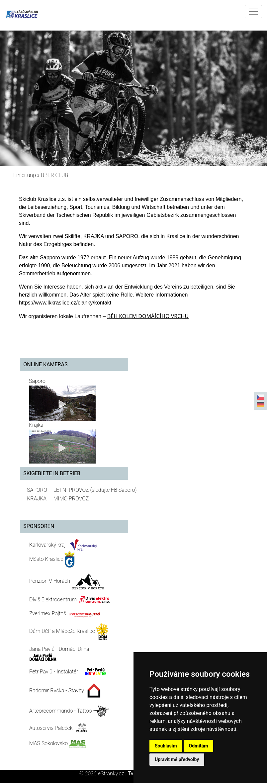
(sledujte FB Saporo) (113, 490)
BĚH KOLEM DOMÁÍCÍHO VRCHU (148, 316)
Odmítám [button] (198, 745)
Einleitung (24, 175)
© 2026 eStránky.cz (103, 773)
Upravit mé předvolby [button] (177, 759)
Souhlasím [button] (166, 745)
